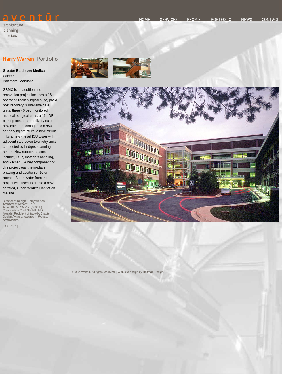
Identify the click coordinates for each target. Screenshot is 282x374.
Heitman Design (153, 272)
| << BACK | (10, 226)
